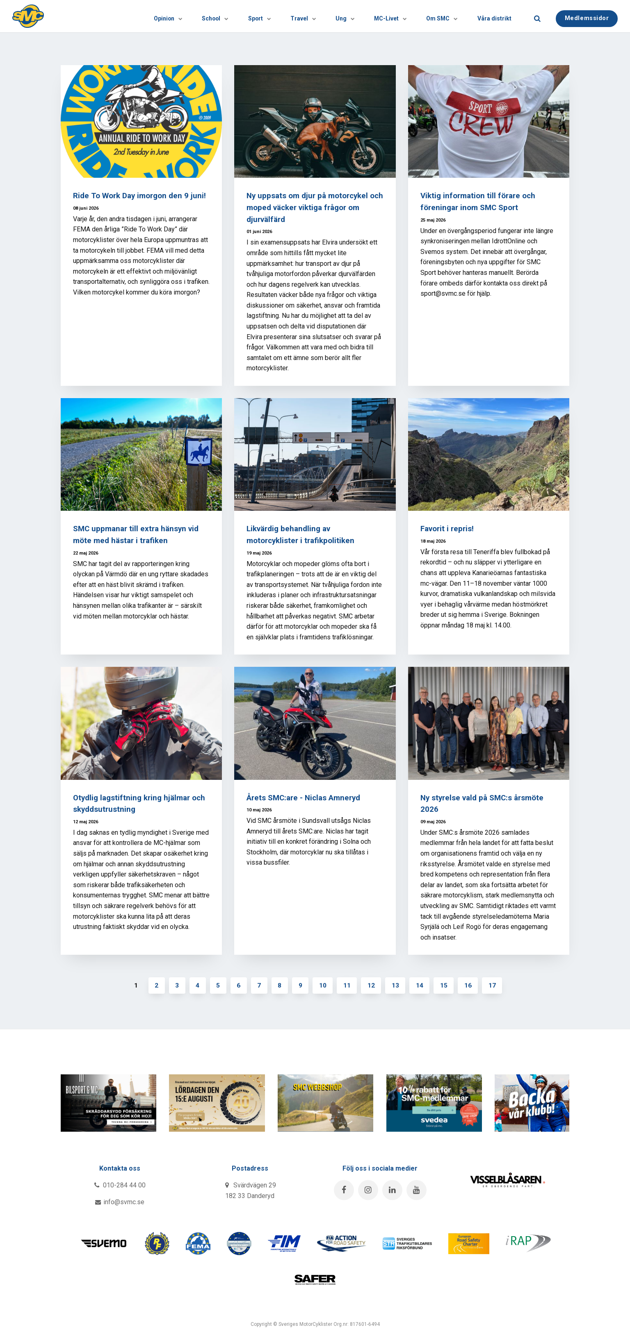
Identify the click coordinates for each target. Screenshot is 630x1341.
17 (495, 986)
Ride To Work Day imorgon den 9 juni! (140, 195)
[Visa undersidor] (124, 16)
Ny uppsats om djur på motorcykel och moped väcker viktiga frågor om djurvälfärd (312, 207)
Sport (219, 16)
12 (372, 986)
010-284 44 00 (120, 1185)
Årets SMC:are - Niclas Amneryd (305, 797)
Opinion (113, 16)
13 (397, 986)
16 (471, 986)
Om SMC (430, 16)
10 (323, 986)
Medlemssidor (587, 15)
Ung (319, 16)
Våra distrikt (491, 16)
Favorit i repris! (447, 528)
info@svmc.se (120, 1202)
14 (421, 986)
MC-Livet (372, 16)
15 (446, 986)
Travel (270, 16)
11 (348, 986)
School (168, 16)
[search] (537, 16)
